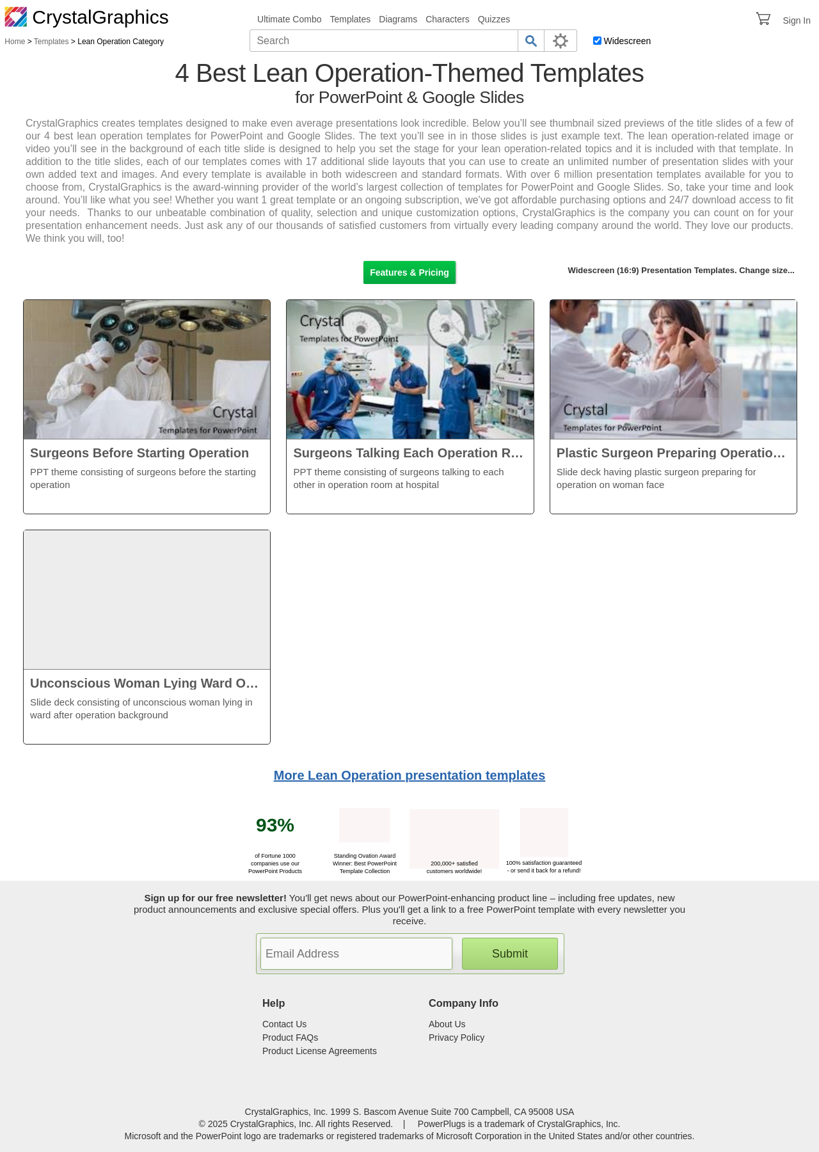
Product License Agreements (319, 1051)
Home (14, 41)
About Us (447, 1024)
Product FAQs (290, 1037)
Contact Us (284, 1024)
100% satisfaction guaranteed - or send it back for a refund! (544, 863)
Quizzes (494, 19)
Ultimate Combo (289, 19)
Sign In (797, 20)
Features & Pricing (409, 272)
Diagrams (398, 19)
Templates (350, 19)
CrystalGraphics (86, 17)
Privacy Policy (456, 1037)
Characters (447, 19)
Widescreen (627, 41)
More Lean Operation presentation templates (410, 775)
